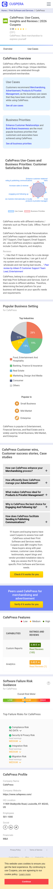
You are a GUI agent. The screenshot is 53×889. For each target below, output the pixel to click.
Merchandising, (38, 87)
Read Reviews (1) (38, 666)
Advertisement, (14, 90)
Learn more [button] (25, 874)
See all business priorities (19, 143)
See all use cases (14, 105)
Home (4, 10)
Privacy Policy (15, 850)
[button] (48, 4)
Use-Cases (33, 49)
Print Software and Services (21, 10)
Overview (7, 49)
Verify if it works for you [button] (26, 596)
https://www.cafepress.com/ (17, 794)
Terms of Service (36, 850)
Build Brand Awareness (18, 128)
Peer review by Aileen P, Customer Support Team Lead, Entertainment (26, 268)
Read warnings (15, 738)
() (12, 32)
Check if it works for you (26, 574)
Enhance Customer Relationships (23, 125)
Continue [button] (26, 881)
